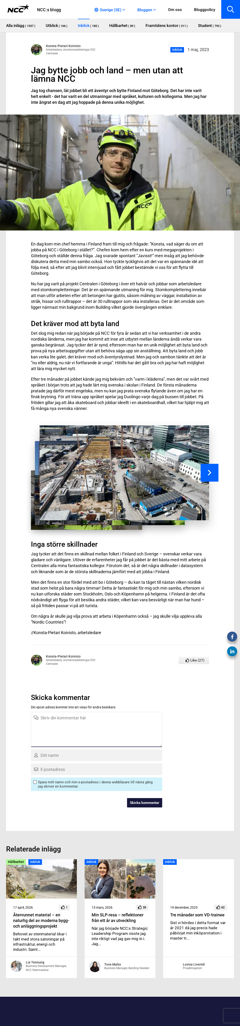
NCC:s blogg (49, 9)
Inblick (177, 50)
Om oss (175, 9)
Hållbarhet (16, 862)
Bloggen (144, 9)
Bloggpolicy (204, 9)
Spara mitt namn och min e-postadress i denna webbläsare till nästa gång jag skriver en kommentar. (95, 784)
